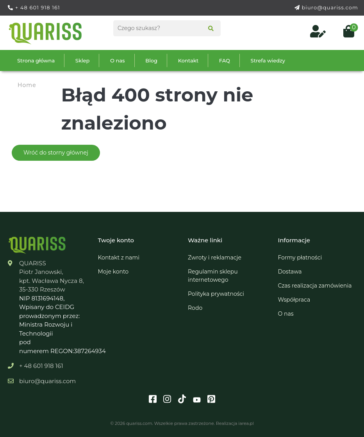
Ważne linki (205, 240)
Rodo (195, 307)
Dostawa (290, 271)
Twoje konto (116, 240)
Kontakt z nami (118, 257)
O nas (117, 60)
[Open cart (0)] (345, 33)
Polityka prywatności (216, 293)
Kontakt (188, 60)
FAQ (224, 60)
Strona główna (36, 60)
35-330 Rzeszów (42, 289)
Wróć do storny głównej (55, 152)
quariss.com (139, 423)
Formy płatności (300, 257)
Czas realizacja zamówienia (315, 285)
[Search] (208, 29)
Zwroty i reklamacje (214, 257)
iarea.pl (245, 423)
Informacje (294, 240)
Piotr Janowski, (41, 271)
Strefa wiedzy (268, 60)
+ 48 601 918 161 (37, 7)
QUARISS (32, 263)
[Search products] (167, 28)
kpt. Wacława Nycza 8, (51, 280)
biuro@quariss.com (330, 7)
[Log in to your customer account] (318, 33)
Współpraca (294, 299)
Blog (151, 60)
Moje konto (113, 271)
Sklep (82, 60)
